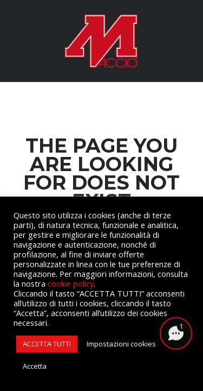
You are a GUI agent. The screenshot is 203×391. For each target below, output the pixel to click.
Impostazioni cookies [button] (121, 344)
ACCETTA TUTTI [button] (47, 344)
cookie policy (71, 283)
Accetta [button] (35, 366)
